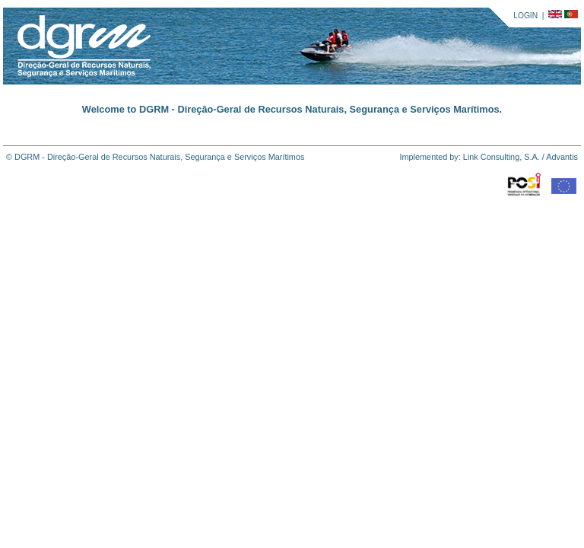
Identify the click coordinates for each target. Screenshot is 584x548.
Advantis (562, 156)
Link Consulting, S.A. (501, 156)
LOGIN (525, 15)
